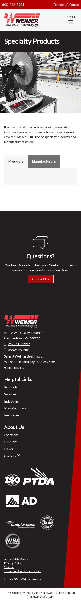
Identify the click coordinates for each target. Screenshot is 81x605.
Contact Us (40, 279)
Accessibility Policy (16, 559)
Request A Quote (66, 4)
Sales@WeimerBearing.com (24, 356)
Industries (11, 401)
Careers (10, 456)
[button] (71, 19)
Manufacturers (44, 161)
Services (10, 394)
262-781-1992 (19, 344)
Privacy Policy (13, 563)
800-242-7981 (13, 4)
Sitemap (9, 567)
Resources (11, 415)
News (8, 449)
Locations (11, 435)
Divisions (11, 442)
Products (15, 161)
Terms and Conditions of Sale (22, 571)
